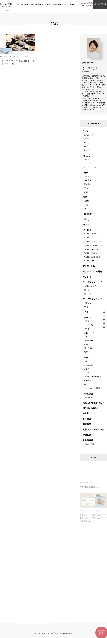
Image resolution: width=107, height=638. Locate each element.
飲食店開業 (88, 440)
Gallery (86, 220)
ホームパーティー (91, 167)
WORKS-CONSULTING (93, 242)
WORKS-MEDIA (90, 253)
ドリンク (87, 337)
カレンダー (88, 277)
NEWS (20, 4)
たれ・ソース (89, 333)
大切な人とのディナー (92, 286)
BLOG (72, 4)
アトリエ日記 (89, 266)
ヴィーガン (88, 362)
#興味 (85, 173)
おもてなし (88, 365)
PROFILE (41, 4)
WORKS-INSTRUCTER (93, 249)
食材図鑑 (87, 435)
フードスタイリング (92, 282)
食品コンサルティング (93, 430)
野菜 (86, 352)
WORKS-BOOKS (90, 234)
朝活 (86, 188)
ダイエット (88, 177)
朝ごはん (87, 147)
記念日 (86, 150)
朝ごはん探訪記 (90, 408)
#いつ (85, 131)
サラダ (86, 329)
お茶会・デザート (91, 135)
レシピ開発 (88, 394)
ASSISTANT (57, 4)
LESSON (65, 4)
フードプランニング (92, 299)
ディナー (87, 373)
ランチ (86, 139)
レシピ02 (87, 358)
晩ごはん (87, 143)
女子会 (86, 290)
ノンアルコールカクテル (93, 377)
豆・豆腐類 (88, 348)
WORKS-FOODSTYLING (18, 56)
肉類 (86, 345)
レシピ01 (87, 318)
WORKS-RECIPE (90, 261)
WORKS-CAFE (89, 238)
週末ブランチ (89, 294)
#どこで (86, 156)
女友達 (86, 201)
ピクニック (88, 164)
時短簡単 (87, 381)
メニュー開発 (89, 444)
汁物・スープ (89, 341)
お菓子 (86, 322)
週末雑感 (87, 424)
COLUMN (87, 214)
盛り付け (87, 419)
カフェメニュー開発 (92, 272)
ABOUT (26, 4)
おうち (86, 160)
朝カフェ (87, 184)
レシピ (86, 312)
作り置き (87, 180)
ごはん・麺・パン (91, 325)
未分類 (86, 414)
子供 (86, 205)
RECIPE (48, 4)
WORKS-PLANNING (92, 257)
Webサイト (88, 398)
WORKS (34, 4)
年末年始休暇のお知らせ (89, 488)
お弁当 (86, 369)
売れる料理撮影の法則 (93, 403)
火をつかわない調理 (92, 388)
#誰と (85, 197)
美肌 (86, 192)
